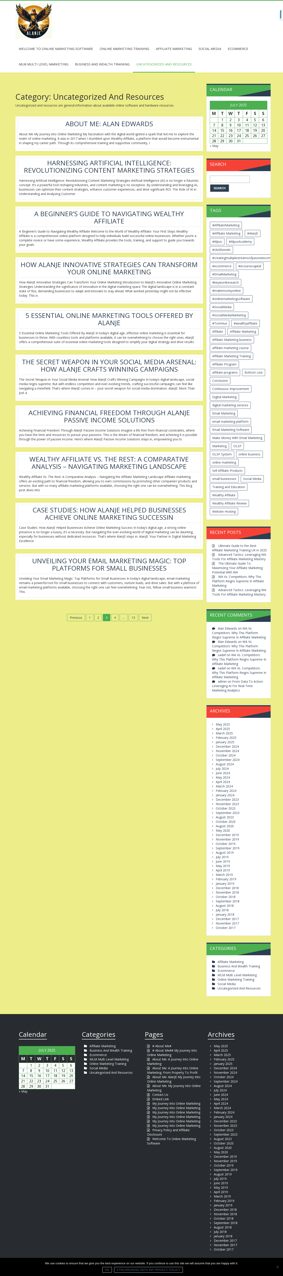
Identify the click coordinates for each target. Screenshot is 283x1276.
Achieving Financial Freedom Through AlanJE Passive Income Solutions (109, 416)
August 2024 (225, 764)
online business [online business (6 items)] (249, 454)
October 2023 (225, 808)
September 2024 (227, 760)
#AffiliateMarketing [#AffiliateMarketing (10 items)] (225, 225)
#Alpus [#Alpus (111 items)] (217, 241)
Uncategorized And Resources (164, 64)
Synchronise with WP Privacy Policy (148, 1270)
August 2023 (225, 817)
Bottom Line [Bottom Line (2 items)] (254, 372)
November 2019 (227, 839)
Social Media (210, 48)
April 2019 (223, 870)
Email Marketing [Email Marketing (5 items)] (223, 413)
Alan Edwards (227, 628)
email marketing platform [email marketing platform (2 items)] (230, 421)
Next (145, 617)
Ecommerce (238, 48)
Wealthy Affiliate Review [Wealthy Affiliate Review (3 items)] (229, 503)
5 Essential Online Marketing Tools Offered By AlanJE (109, 319)
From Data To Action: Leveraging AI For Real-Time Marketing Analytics (237, 685)
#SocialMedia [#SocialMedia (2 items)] (221, 307)
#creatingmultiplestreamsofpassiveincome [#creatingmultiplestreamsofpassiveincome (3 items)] (242, 258)
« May (214, 146)
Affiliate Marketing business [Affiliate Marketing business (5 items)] (232, 340)
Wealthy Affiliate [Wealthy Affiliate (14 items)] (223, 495)
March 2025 (224, 733)
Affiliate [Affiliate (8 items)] (217, 331)
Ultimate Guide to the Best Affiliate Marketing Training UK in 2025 (239, 548)
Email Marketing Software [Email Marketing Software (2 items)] (230, 430)
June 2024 (223, 773)
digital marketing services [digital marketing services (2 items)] (230, 405)
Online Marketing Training (124, 48)
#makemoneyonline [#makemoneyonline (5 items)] (226, 290)
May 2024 (223, 777)
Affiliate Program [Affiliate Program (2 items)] (224, 364)
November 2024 (227, 751)
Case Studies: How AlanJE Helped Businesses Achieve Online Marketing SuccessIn (109, 513)
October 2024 (225, 755)
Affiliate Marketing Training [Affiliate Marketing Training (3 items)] (231, 356)
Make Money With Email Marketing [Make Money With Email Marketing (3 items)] (237, 438)
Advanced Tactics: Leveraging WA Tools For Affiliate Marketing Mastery (239, 556)
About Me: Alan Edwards (109, 123)
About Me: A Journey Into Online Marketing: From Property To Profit (172, 1070)
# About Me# (161, 1046)
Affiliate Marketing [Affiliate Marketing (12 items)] (243, 331)
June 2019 (223, 861)
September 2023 (227, 813)
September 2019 (227, 848)
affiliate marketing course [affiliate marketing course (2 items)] (230, 348)
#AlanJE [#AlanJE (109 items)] (252, 233)
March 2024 (224, 786)
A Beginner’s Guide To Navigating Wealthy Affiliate (109, 217)
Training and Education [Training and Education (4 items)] (228, 487)
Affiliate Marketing (174, 48)
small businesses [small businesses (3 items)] (224, 479)
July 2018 (222, 910)
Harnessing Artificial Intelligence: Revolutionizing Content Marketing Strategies (109, 166)
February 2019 (226, 879)
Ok (107, 1270)
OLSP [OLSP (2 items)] (237, 446)
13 (133, 617)
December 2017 (227, 919)
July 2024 (222, 768)
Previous (76, 617)
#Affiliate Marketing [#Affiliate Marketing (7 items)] (226, 233)
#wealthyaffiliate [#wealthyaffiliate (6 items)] (245, 323)
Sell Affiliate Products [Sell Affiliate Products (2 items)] (227, 470)
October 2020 (225, 821)
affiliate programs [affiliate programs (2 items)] (225, 372)
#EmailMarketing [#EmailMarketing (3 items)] (224, 274)
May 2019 (223, 866)
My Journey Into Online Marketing (176, 1103)
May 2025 (223, 724)
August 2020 (225, 826)
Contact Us (160, 1095)
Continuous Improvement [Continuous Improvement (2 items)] (230, 389)
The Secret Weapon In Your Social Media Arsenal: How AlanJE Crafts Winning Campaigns (109, 365)
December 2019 (227, 835)
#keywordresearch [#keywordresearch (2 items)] (225, 282)
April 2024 (223, 782)
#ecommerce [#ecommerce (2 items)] (221, 266)
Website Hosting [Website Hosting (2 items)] (224, 511)
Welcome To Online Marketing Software (56, 48)
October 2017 (225, 928)
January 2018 (225, 914)
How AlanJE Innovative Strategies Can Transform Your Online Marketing (109, 268)
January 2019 (225, 883)
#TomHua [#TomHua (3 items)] (219, 323)
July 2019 (222, 857)
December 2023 (227, 799)
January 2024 (225, 795)
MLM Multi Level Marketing (43, 64)
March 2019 (224, 875)
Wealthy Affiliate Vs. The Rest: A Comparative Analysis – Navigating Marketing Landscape (109, 463)
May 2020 (223, 830)
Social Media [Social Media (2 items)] (252, 479)
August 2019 (225, 852)
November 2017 (227, 923)
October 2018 (225, 897)
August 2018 (225, 906)
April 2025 (223, 729)
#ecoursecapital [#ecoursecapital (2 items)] (249, 266)
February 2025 (226, 737)
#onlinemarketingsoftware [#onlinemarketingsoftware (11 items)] (231, 299)
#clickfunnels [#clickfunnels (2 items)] (221, 250)
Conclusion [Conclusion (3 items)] (220, 380)
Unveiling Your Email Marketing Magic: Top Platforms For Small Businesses (109, 564)
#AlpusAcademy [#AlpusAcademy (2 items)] (240, 241)
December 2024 (227, 746)
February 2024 (226, 791)
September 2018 (227, 901)
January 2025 (225, 742)
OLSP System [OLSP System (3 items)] (222, 454)
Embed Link (160, 1099)
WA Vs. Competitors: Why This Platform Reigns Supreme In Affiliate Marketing (238, 581)
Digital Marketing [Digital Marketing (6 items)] (224, 397)
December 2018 (227, 888)
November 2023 (227, 804)
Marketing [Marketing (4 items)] (219, 446)
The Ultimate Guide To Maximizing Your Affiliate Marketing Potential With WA (237, 567)
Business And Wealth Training (102, 64)
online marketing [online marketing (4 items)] (224, 462)
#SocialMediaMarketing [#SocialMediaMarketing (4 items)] (229, 315)
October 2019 (225, 844)
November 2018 (227, 892)
